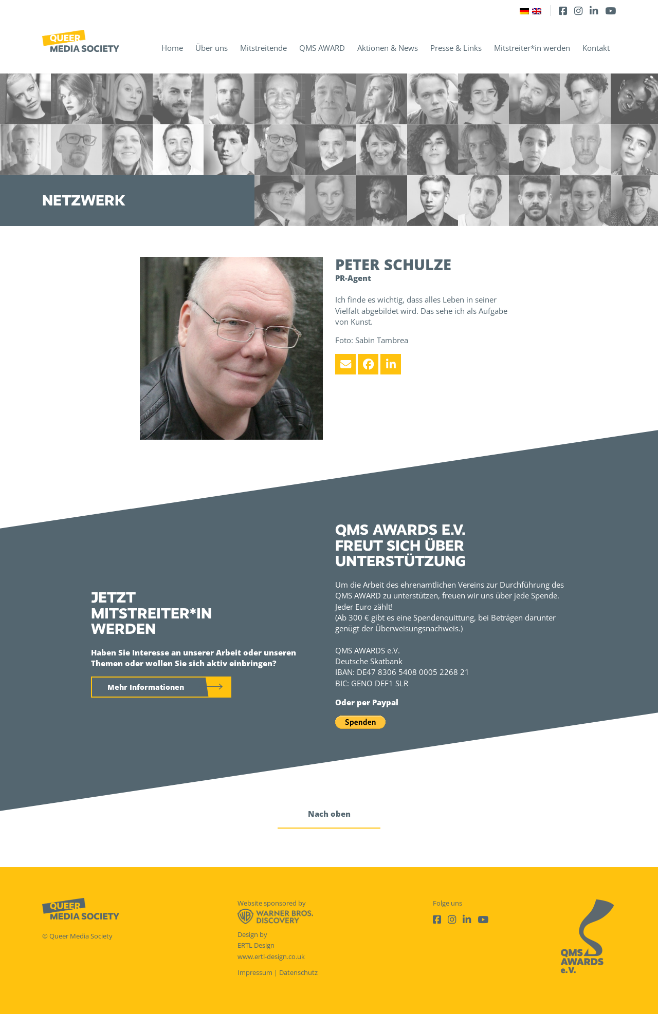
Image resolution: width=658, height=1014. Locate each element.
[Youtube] (610, 10)
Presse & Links (456, 48)
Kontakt (596, 48)
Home (172, 48)
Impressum (254, 972)
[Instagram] (578, 10)
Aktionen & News (387, 48)
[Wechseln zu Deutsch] (524, 10)
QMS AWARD (322, 48)
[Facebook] (563, 10)
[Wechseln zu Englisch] (537, 10)
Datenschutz (298, 972)
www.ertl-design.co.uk (271, 956)
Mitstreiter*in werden (532, 48)
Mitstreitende (263, 48)
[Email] (345, 364)
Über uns (211, 48)
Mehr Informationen (145, 687)
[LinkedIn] (594, 10)
